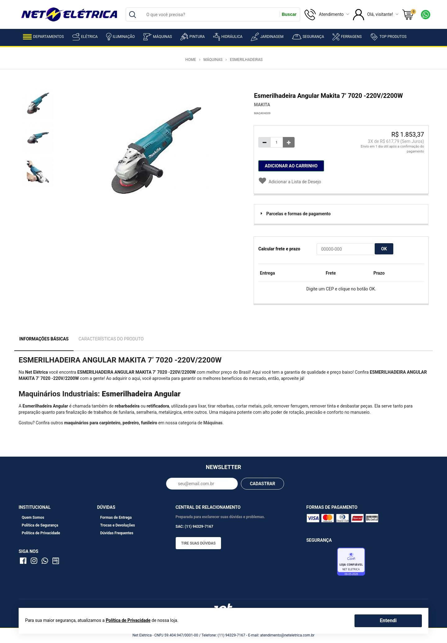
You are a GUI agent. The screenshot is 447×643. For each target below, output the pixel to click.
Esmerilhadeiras (246, 60)
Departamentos (43, 37)
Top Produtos (388, 37)
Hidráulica (227, 37)
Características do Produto (111, 338)
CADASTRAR (262, 483)
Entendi (388, 620)
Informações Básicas (44, 338)
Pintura (192, 36)
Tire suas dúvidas (198, 543)
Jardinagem (267, 37)
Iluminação (120, 36)
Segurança (308, 36)
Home (190, 60)
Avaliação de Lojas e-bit (321, 563)
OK (384, 248)
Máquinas (157, 36)
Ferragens (347, 36)
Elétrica (85, 36)
